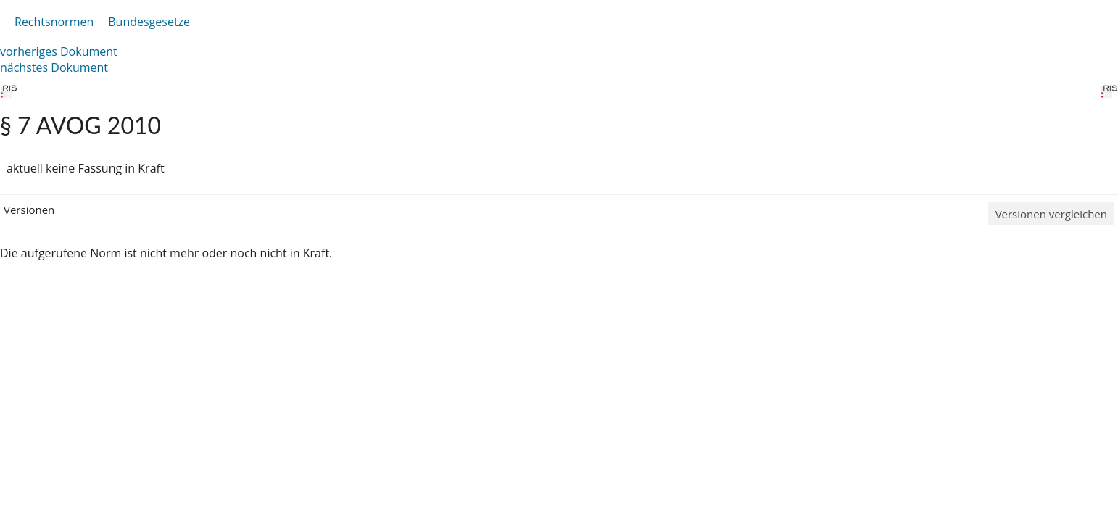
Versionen (29, 209)
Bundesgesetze (149, 22)
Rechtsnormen (54, 22)
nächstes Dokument (54, 67)
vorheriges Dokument (58, 51)
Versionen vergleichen (1051, 214)
